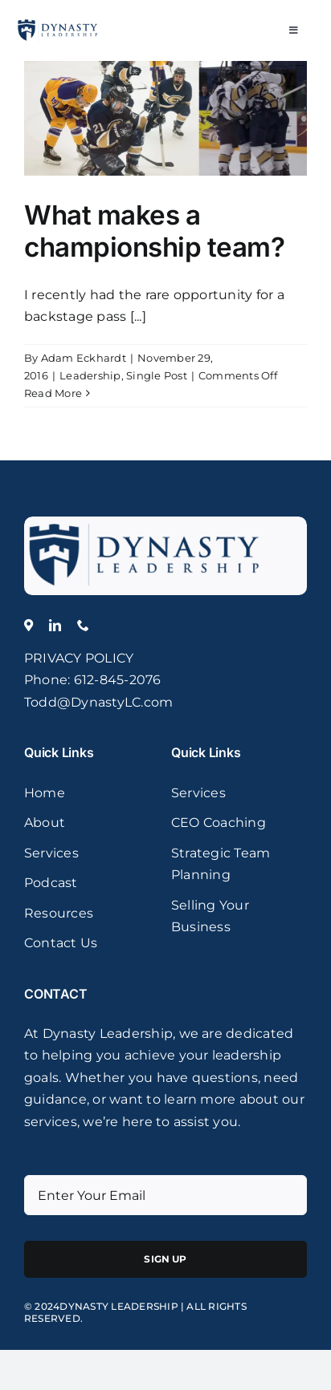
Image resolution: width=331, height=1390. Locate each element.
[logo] (144, 522)
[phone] (83, 625)
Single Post (156, 375)
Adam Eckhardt (83, 357)
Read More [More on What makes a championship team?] (53, 393)
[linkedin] (55, 625)
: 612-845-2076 (114, 679)
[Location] (28, 625)
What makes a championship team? (154, 231)
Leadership (90, 375)
